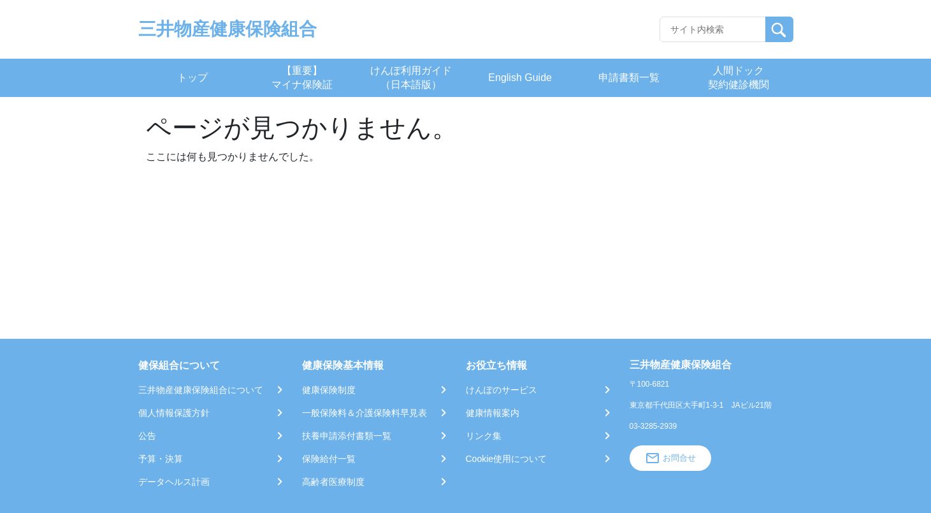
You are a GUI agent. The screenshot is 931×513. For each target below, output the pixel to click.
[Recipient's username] (713, 29)
